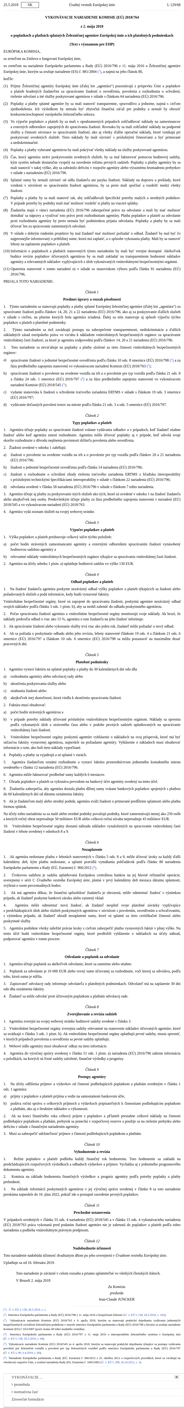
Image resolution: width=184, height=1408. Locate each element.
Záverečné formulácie (28, 1399)
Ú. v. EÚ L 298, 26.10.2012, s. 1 (121, 1362)
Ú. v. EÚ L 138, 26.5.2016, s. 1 (27, 1309)
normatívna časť (25, 1392)
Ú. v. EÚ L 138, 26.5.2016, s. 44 (23, 1338)
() (99, 72)
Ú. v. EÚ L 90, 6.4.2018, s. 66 (22, 1352)
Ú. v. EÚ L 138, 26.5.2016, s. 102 (144, 1315)
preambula (21, 1384)
